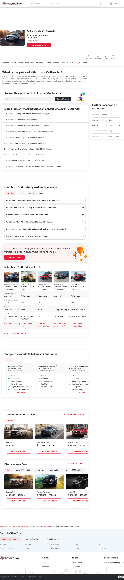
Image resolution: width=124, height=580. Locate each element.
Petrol (9, 360)
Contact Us (46, 566)
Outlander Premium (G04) (79, 366)
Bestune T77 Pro (26, 285)
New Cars (8, 526)
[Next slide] (86, 379)
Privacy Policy (77, 563)
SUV (8, 470)
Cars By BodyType (32, 539)
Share (113, 57)
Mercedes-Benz (8, 548)
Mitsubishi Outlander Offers (102, 125)
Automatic (53, 470)
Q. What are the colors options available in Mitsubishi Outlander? (28, 149)
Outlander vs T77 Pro (28, 324)
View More (21, 392)
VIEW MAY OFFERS (39, 45)
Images (39, 62)
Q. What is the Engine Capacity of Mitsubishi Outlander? (25, 143)
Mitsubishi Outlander (11, 285)
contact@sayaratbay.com (114, 563)
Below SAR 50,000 (23, 470)
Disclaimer (76, 566)
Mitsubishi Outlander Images (102, 131)
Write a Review (14, 257)
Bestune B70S (42, 285)
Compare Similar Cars (14, 333)
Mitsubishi (55, 544)
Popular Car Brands (10, 539)
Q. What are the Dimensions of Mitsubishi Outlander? (24, 161)
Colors (56, 62)
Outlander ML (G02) (15, 366)
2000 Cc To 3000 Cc (80, 470)
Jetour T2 (71, 492)
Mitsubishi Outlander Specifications (105, 136)
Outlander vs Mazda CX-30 (60, 324)
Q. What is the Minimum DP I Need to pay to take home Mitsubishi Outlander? (33, 167)
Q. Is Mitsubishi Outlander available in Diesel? (20, 119)
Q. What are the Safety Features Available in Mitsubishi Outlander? (29, 131)
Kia (102, 544)
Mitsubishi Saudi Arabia (20, 526)
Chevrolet (55, 548)
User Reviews (67, 62)
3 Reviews (35, 41)
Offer (20, 62)
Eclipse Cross (73, 442)
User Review (88, 57)
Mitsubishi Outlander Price (102, 120)
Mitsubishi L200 (43, 442)
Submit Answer (63, 99)
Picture (31, 193)
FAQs (77, 62)
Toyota (4, 544)
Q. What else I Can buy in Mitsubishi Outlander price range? (26, 114)
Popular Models (53, 539)
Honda (103, 548)
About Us (45, 563)
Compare (98, 59)
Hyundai (79, 544)
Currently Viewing (12, 323)
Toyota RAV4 (11, 492)
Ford (77, 548)
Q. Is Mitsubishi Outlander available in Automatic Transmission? (27, 125)
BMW (28, 548)
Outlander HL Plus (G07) (48, 366)
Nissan (28, 544)
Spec (41, 193)
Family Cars (39, 470)
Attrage (9, 442)
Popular (10, 420)
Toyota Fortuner (43, 492)
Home (2, 526)
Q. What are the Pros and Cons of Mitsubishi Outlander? (25, 137)
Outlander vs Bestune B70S (43, 324)
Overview (10, 193)
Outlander (4, 62)
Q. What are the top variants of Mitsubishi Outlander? (24, 155)
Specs (48, 62)
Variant (105, 57)
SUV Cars (80, 464)
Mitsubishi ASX (75, 285)
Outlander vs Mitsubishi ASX (77, 324)
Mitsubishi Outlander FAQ (45, 526)
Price (14, 62)
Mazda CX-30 (58, 285)
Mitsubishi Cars (77, 414)
